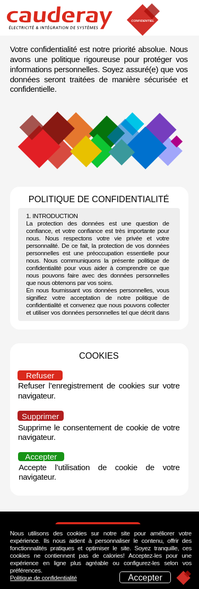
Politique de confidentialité (43, 577)
